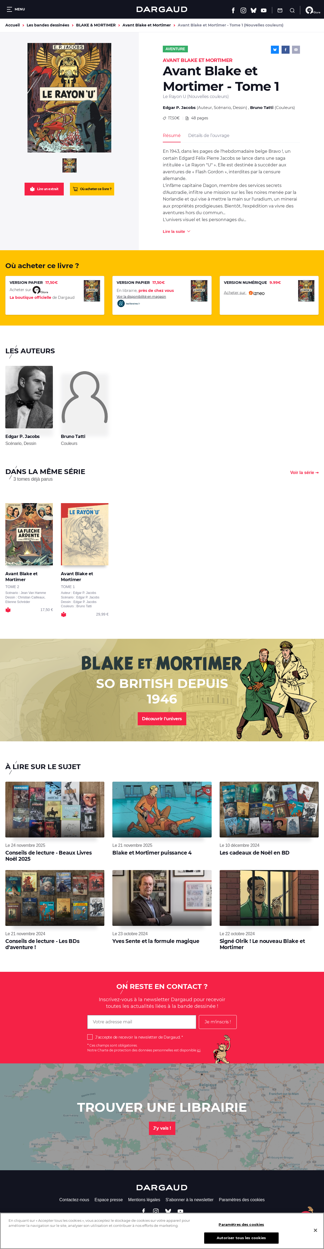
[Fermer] (315, 1234)
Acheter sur (244, 292)
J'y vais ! (162, 1128)
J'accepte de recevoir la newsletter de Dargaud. (137, 1037)
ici (198, 1050)
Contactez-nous (74, 1199)
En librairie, (145, 290)
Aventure (175, 49)
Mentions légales (144, 1199)
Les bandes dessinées (48, 25)
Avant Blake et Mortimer (147, 25)
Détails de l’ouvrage (208, 135)
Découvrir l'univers (162, 718)
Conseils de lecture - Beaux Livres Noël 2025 (48, 856)
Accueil (12, 25)
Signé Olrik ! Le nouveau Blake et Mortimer (262, 944)
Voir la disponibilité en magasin (141, 301)
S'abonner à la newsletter (189, 1199)
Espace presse (108, 1199)
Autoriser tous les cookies (241, 1242)
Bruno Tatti (262, 107)
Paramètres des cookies (242, 1199)
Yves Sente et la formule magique (155, 941)
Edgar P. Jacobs (179, 107)
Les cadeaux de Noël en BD (255, 853)
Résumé (172, 135)
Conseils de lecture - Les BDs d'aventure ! (42, 944)
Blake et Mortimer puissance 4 (152, 853)
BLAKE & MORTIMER (96, 25)
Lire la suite (174, 231)
